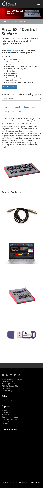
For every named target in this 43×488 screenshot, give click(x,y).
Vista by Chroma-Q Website (13, 111)
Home (4, 21)
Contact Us (5, 421)
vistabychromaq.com (12, 50)
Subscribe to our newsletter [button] (12, 379)
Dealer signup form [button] (9, 381)
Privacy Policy (7, 388)
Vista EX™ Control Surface (17, 21)
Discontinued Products (10, 417)
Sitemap (5, 424)
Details (6, 107)
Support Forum (29, 107)
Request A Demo (9, 87)
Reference (5, 415)
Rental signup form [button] (9, 384)
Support (4, 410)
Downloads (16, 107)
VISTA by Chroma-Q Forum (11, 386)
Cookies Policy (7, 390)
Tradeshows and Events (10, 419)
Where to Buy (7, 400)
